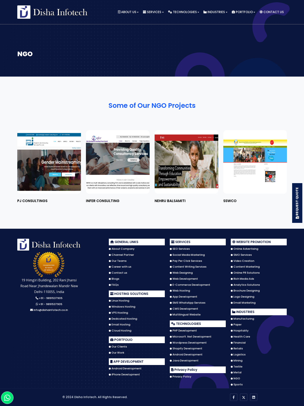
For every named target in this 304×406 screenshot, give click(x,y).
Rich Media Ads (242, 279)
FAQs (114, 285)
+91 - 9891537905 (49, 298)
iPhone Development (124, 374)
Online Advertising (244, 249)
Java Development (184, 361)
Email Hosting (119, 325)
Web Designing (181, 273)
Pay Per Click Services (186, 261)
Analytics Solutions (245, 285)
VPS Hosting (118, 313)
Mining (236, 361)
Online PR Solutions (245, 273)
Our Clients (118, 347)
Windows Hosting (122, 307)
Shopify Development (186, 348)
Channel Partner (121, 255)
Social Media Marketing (187, 255)
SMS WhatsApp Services (187, 303)
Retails (237, 348)
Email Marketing (243, 303)
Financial (238, 343)
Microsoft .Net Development (190, 337)
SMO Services (241, 255)
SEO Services (180, 249)
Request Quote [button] (297, 203)
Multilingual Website (185, 315)
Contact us (118, 273)
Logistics (238, 355)
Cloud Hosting (120, 331)
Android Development (125, 368)
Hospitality (240, 331)
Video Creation (242, 261)
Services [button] (152, 12)
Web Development (184, 279)
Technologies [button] (182, 12)
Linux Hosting (119, 301)
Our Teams (118, 261)
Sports (237, 384)
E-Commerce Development (190, 285)
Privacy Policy (180, 377)
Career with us (120, 267)
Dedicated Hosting (123, 319)
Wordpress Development (188, 343)
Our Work (116, 353)
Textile (236, 367)
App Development (183, 297)
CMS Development (184, 309)
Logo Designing (242, 297)
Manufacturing (242, 319)
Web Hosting (180, 291)
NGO (235, 378)
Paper (236, 325)
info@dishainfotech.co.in (49, 310)
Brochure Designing (245, 291)
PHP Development (183, 331)
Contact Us (271, 12)
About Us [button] (127, 12)
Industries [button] (214, 12)
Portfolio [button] (242, 12)
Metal (236, 372)
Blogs (114, 279)
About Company (122, 249)
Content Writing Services (188, 267)
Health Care (240, 337)
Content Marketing (245, 267)
